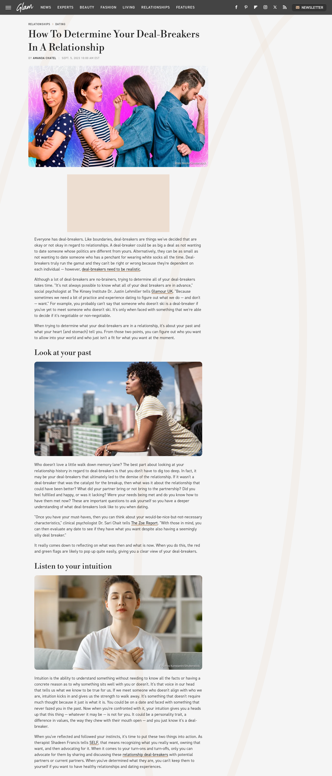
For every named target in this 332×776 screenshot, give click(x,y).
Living (129, 7)
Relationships (155, 7)
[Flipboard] (255, 8)
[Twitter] (275, 8)
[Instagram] (265, 8)
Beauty (87, 7)
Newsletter (309, 7)
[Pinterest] (246, 8)
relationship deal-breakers (145, 754)
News (46, 7)
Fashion (108, 7)
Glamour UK (162, 291)
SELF (93, 742)
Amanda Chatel (44, 58)
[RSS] (284, 8)
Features (185, 7)
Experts (65, 7)
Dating (60, 24)
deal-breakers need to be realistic (111, 269)
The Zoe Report (144, 523)
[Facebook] (236, 8)
